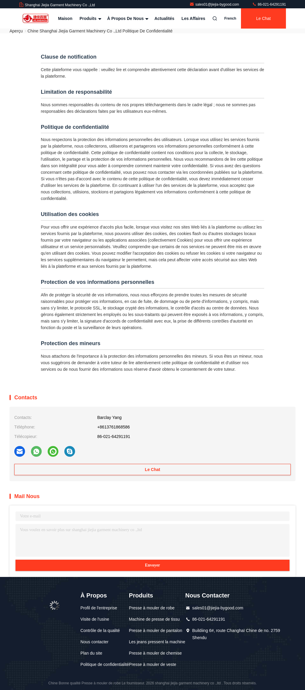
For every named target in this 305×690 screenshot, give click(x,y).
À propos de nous (127, 18)
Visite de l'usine (94, 619)
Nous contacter (94, 641)
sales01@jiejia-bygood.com (214, 4)
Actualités (164, 18)
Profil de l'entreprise (98, 607)
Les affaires (193, 18)
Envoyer (152, 565)
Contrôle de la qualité (100, 630)
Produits (90, 18)
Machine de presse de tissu (154, 619)
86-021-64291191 (269, 4)
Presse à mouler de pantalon (155, 630)
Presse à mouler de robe (152, 607)
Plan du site (91, 653)
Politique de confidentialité (104, 664)
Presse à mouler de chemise (155, 653)
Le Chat (263, 18)
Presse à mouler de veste (152, 664)
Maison (65, 18)
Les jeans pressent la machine (157, 641)
